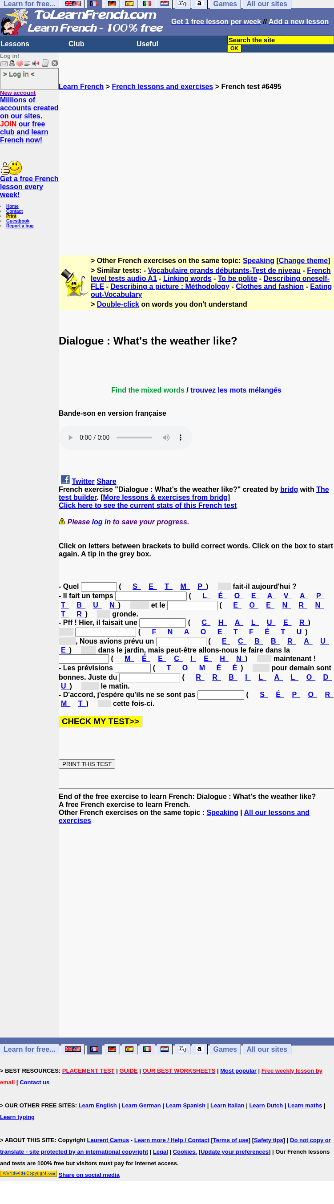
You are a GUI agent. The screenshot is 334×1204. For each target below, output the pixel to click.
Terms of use (231, 1140)
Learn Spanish (185, 1105)
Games (225, 1049)
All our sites (266, 1049)
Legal (160, 1151)
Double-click (118, 304)
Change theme (303, 260)
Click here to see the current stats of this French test (148, 505)
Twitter (83, 481)
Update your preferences (235, 1151)
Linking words (187, 278)
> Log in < (19, 73)
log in (101, 522)
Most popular (238, 1070)
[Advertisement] (196, 169)
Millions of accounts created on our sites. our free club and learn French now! (29, 120)
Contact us (34, 1082)
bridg (289, 489)
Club (76, 44)
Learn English (98, 1105)
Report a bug (20, 225)
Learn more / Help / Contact (171, 1140)
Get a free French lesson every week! (29, 187)
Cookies (184, 1151)
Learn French (81, 86)
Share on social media (89, 1175)
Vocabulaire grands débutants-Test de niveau (224, 270)
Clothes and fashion (270, 286)
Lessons (14, 44)
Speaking (258, 260)
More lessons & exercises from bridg (165, 497)
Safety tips (268, 1140)
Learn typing (17, 1117)
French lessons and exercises (162, 86)
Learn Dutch (266, 1105)
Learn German (141, 1105)
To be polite (238, 278)
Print (11, 216)
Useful (147, 44)
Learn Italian (227, 1105)
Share (106, 481)
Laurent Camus (108, 1140)
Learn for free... (29, 1049)
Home (12, 206)
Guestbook (17, 221)
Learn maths (305, 1105)
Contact (14, 211)
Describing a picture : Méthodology (169, 286)
